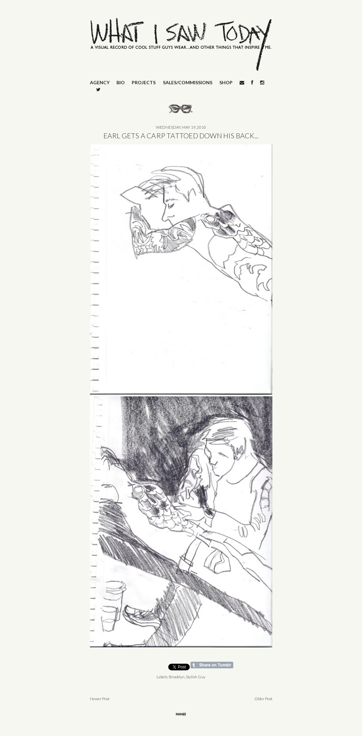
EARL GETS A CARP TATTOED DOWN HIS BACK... (181, 135)
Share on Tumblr (211, 665)
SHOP (226, 82)
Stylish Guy (195, 676)
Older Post (263, 698)
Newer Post (99, 698)
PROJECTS (144, 82)
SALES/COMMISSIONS (187, 82)
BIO (120, 82)
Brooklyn (176, 676)
